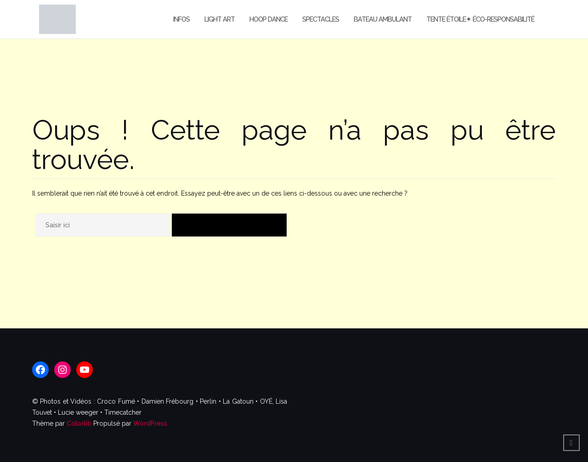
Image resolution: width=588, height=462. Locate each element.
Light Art (219, 19)
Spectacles (320, 19)
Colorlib (79, 423)
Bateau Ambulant (383, 19)
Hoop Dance (268, 19)
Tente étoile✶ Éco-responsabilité (480, 19)
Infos (181, 19)
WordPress (150, 423)
